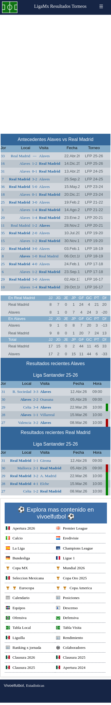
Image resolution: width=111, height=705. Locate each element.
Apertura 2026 (20, 529)
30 (3, 399)
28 (3, 415)
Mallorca (24, 468)
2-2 (35, 399)
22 (3, 248)
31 (3, 171)
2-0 (34, 233)
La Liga (15, 549)
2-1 (35, 468)
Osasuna (46, 399)
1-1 (35, 415)
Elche (44, 483)
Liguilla (15, 638)
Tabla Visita (68, 628)
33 (3, 156)
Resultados (60, 6)
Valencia (24, 422)
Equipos (15, 608)
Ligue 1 (65, 558)
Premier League (71, 529)
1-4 (34, 210)
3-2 (34, 179)
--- (34, 156)
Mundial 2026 (70, 568)
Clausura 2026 (20, 658)
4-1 (35, 483)
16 (3, 163)
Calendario (17, 598)
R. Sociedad (21, 391)
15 (3, 241)
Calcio (14, 538)
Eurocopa (20, 588)
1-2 (34, 163)
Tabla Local (18, 628)
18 (3, 194)
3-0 (34, 202)
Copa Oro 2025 (71, 578)
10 (3, 287)
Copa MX (17, 568)
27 (3, 422)
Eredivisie (67, 538)
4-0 (34, 264)
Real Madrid (20, 156)
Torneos (78, 6)
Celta (27, 407)
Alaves (44, 156)
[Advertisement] (55, 73)
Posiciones (67, 598)
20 (3, 217)
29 (3, 279)
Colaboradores (70, 648)
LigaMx (41, 6)
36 (3, 186)
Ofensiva (16, 618)
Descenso (67, 608)
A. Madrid (48, 476)
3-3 (35, 391)
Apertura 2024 (70, 668)
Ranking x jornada (23, 648)
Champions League (74, 549)
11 (3, 225)
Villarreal (47, 415)
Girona (45, 460)
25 (3, 202)
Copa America (74, 588)
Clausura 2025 (70, 658)
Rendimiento (69, 638)
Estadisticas (35, 685)
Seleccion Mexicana (25, 578)
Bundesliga (18, 558)
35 (3, 233)
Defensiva (67, 618)
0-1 (34, 171)
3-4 (35, 407)
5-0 (34, 186)
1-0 (34, 256)
